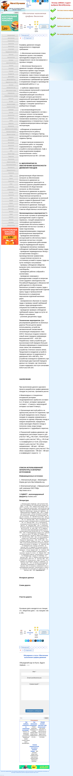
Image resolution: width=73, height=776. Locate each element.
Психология (11, 173)
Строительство (11, 189)
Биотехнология (11, 57)
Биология (11, 54)
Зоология (11, 84)
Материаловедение (11, 131)
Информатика (11, 93)
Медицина (11, 137)
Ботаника (11, 60)
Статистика (11, 186)
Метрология (11, 145)
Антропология (11, 40)
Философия (11, 208)
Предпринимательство (11, 51)
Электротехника (11, 225)
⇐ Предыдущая (24, 35)
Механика (11, 148)
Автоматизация (11, 35)
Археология (11, 43)
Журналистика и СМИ (11, 82)
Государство (11, 73)
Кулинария (11, 109)
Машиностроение (11, 134)
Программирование (11, 164)
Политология (11, 159)
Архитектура (11, 46)
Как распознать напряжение (33, 723)
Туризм (11, 197)
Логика (11, 120)
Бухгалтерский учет (11, 62)
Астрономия (11, 49)
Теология (11, 192)
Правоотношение (11, 162)
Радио (11, 175)
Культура (11, 112)
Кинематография (11, 104)
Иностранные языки (11, 90)
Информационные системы (11, 96)
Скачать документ (44, 26)
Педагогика (11, 156)
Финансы (11, 211)
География (11, 68)
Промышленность (11, 170)
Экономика (11, 222)
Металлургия (11, 142)
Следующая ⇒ (29, 38)
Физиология (11, 206)
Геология (11, 71)
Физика (11, 203)
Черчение (11, 217)
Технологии (11, 195)
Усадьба (11, 200)
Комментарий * (34, 684)
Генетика (11, 65)
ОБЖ (11, 151)
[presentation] (34, 705)
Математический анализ (11, 129)
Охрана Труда (11, 153)
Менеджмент (11, 140)
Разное (11, 178)
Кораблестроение (11, 107)
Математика (11, 126)
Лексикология (11, 115)
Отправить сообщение (34, 711)
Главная (28, 0)
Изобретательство (11, 87)
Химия (11, 214)
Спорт (11, 184)
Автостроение (11, 38)
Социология (11, 181)
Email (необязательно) (34, 678)
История (11, 101)
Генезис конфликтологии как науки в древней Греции (34, 748)
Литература (11, 118)
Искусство (11, 98)
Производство (11, 167)
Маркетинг (11, 123)
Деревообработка (11, 79)
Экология (11, 219)
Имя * (34, 671)
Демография (11, 76)
